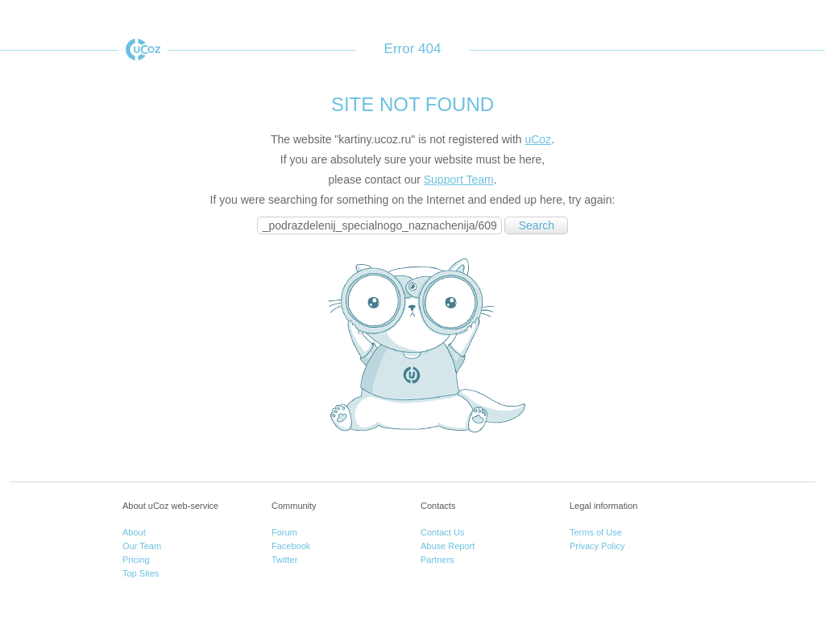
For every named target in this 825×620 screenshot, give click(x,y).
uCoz (143, 49)
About (134, 532)
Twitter (284, 559)
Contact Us (442, 532)
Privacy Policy (597, 546)
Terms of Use (596, 532)
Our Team (141, 546)
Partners (437, 559)
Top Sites (140, 573)
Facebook (291, 546)
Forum (284, 532)
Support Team (459, 179)
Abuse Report (448, 546)
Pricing (136, 559)
